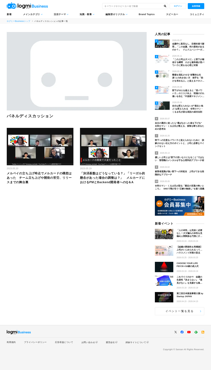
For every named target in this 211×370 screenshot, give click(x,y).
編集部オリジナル (115, 14)
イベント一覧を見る (179, 311)
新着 (9, 14)
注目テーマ (60, 14)
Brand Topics (147, 14)
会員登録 (196, 6)
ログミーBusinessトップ (19, 21)
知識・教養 (86, 14)
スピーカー (172, 14)
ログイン (178, 6)
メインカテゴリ (31, 14)
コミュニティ (197, 14)
